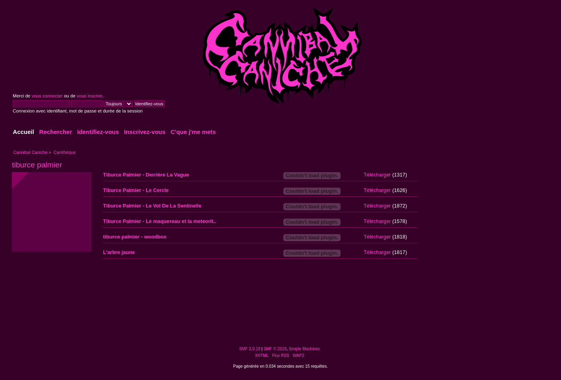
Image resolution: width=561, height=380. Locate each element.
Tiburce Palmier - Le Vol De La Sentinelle (152, 206)
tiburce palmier (37, 165)
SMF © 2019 (275, 349)
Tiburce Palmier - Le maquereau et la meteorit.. (159, 221)
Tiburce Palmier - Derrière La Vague (146, 175)
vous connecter (46, 95)
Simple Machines (304, 349)
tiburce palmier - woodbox (134, 237)
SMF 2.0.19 (249, 349)
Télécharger (377, 175)
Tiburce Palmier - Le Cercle (136, 190)
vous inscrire (90, 95)
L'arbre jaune (119, 252)
